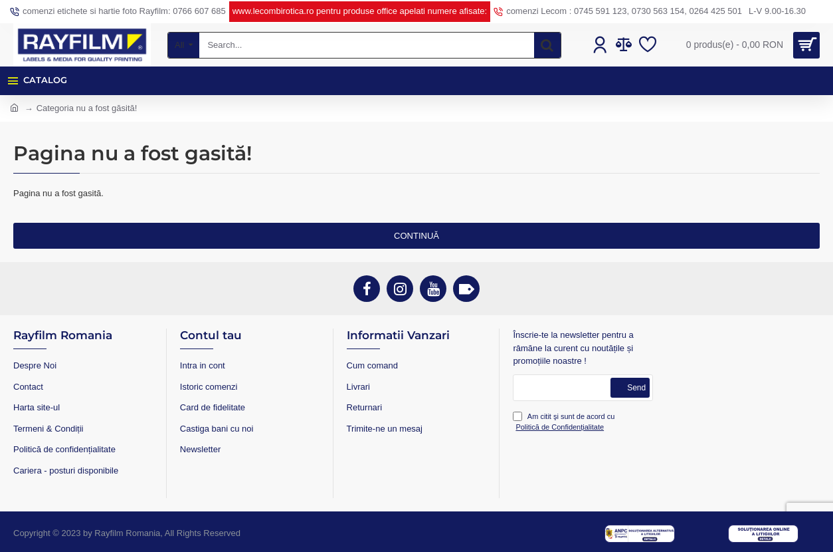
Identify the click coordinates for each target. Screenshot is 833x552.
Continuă (416, 236)
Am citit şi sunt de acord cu (563, 422)
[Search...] (547, 45)
